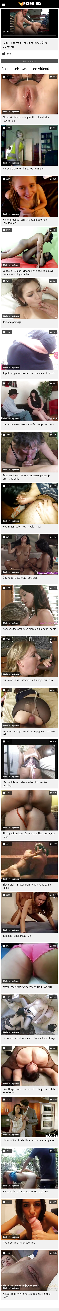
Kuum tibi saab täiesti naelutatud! (22, 526)
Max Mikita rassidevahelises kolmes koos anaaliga (26, 784)
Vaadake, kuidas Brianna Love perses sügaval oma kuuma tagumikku (28, 272)
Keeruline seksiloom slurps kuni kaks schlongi (29, 1038)
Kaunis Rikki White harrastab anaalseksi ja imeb (27, 1295)
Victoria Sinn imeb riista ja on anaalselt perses (29, 1140)
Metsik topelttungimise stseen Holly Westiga (28, 987)
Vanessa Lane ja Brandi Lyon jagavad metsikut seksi (29, 733)
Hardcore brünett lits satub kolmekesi (24, 168)
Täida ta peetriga (12, 322)
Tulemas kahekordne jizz (17, 935)
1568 (8, 53)
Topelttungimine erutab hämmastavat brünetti (29, 373)
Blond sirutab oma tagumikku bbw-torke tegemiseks (26, 119)
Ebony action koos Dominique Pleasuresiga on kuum (29, 835)
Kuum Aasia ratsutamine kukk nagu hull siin (28, 680)
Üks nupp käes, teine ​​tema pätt (20, 577)
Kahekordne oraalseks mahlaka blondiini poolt (29, 628)
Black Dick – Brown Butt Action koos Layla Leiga (27, 886)
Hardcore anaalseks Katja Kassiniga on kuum (28, 424)
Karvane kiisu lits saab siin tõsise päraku (26, 1191)
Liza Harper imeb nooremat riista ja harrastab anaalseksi (29, 1091)
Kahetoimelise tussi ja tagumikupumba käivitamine (25, 221)
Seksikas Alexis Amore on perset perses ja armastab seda (26, 477)
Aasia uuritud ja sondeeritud (19, 1242)
